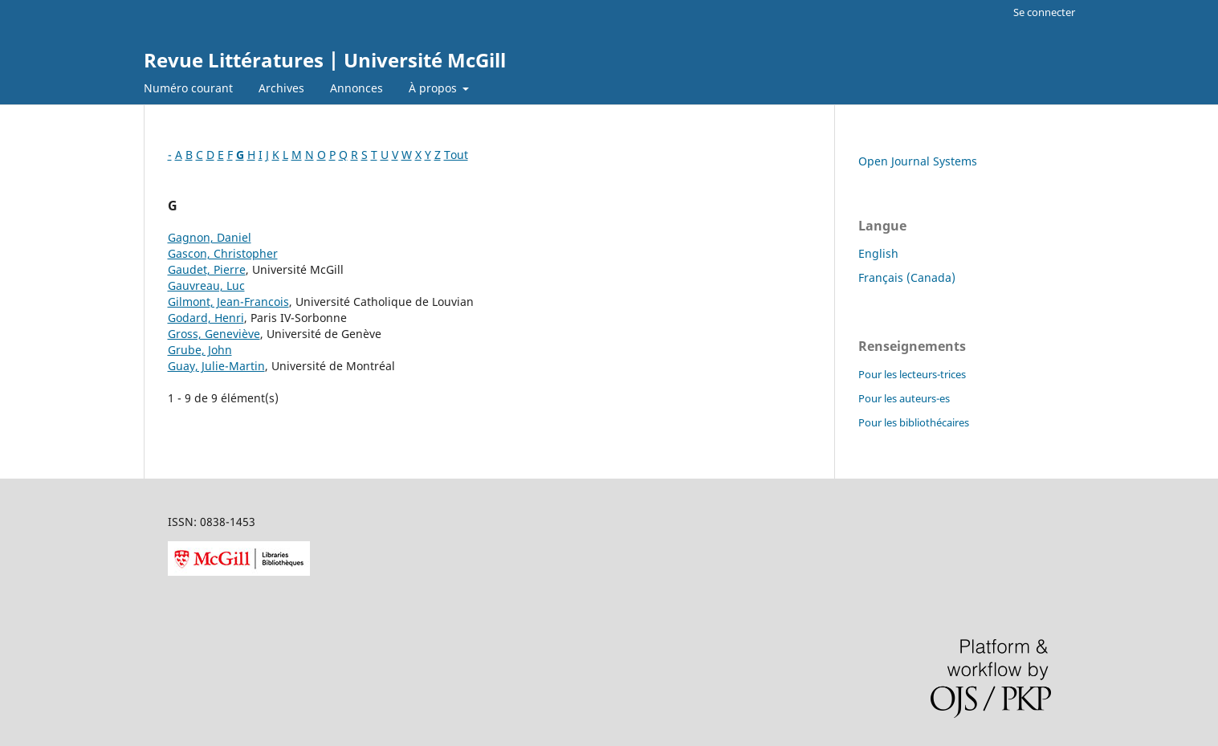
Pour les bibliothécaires (913, 422)
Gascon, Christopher (223, 253)
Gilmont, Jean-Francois (228, 301)
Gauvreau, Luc (206, 285)
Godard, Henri (206, 317)
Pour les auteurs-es (904, 398)
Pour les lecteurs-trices (912, 374)
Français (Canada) (906, 277)
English (878, 253)
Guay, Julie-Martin (216, 365)
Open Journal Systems (917, 161)
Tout (456, 154)
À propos (434, 88)
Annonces (356, 88)
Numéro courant (188, 88)
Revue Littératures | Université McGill (325, 60)
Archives (281, 88)
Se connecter (1044, 12)
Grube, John (200, 349)
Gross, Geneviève (214, 333)
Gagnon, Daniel (209, 237)
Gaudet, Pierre (207, 269)
